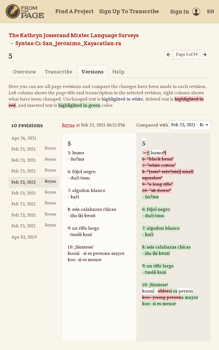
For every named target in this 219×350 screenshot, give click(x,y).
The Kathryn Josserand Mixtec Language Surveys (74, 35)
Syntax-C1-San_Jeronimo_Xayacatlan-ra (68, 43)
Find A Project (74, 11)
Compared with (152, 125)
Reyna (68, 125)
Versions (92, 71)
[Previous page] (168, 54)
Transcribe (58, 71)
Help (118, 71)
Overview (24, 71)
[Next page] (205, 54)
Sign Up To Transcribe (129, 11)
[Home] (25, 11)
